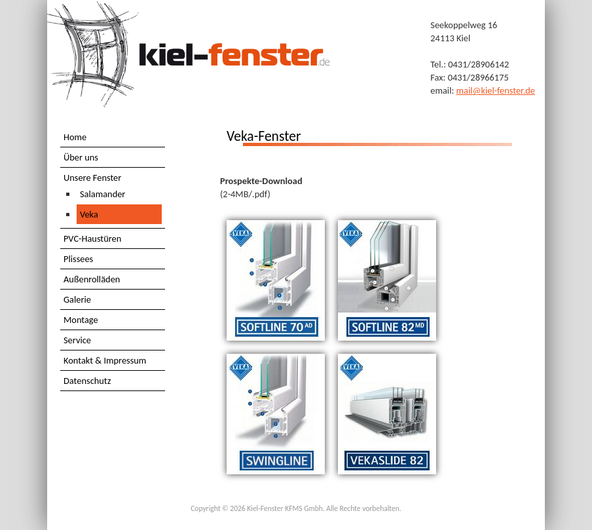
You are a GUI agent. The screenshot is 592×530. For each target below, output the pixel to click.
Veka (89, 214)
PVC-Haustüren (92, 238)
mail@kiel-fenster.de (495, 90)
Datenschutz (87, 381)
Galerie (77, 299)
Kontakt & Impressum (105, 360)
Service (77, 340)
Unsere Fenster (92, 177)
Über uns (81, 157)
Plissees (78, 259)
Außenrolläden (92, 279)
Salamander (102, 194)
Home (75, 137)
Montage (81, 320)
